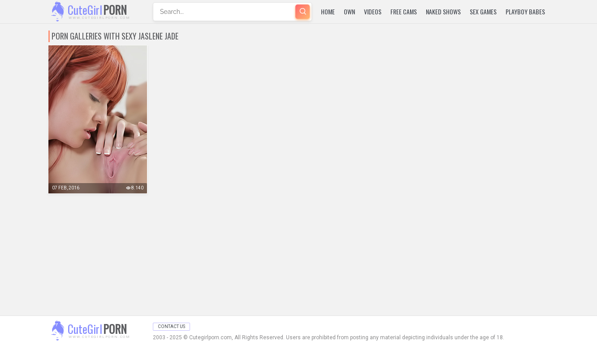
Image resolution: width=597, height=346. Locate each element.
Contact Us (171, 326)
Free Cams (403, 11)
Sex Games (483, 11)
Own (349, 11)
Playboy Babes (525, 11)
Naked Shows (443, 11)
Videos (372, 11)
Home (328, 11)
